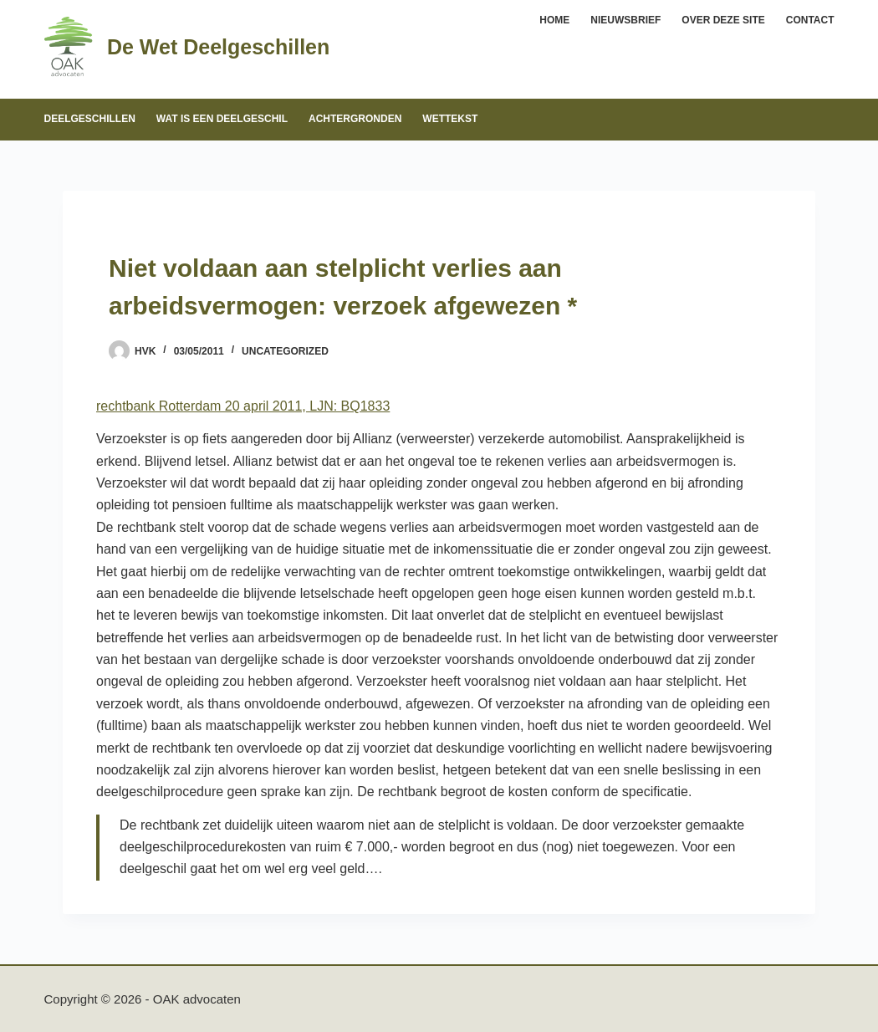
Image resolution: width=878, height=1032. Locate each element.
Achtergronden (355, 119)
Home (554, 20)
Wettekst (449, 119)
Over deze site (722, 20)
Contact (810, 20)
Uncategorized (285, 351)
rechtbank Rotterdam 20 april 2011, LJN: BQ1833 (243, 406)
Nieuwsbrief (625, 20)
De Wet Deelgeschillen (218, 47)
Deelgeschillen (89, 119)
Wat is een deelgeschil (222, 119)
